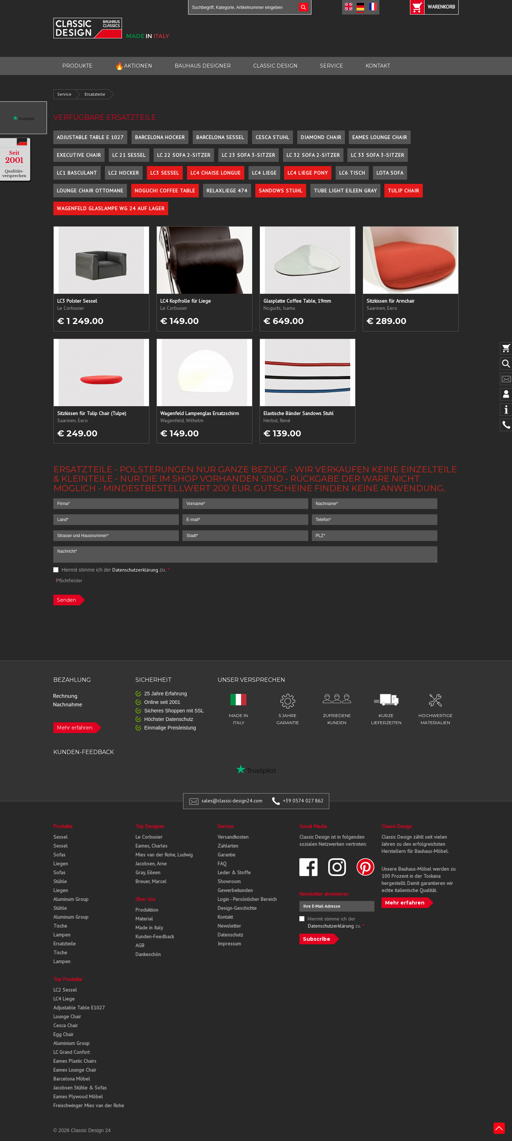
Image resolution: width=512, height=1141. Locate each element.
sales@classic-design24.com (232, 800)
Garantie (226, 854)
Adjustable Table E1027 (79, 1007)
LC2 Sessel (65, 990)
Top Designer (149, 826)
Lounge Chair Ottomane (90, 190)
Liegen (60, 863)
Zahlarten (228, 846)
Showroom (229, 881)
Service (64, 94)
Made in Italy (149, 927)
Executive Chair (79, 155)
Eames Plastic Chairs (74, 1061)
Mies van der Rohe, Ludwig (164, 854)
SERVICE (331, 66)
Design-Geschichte (237, 908)
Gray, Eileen (147, 872)
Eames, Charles (151, 846)
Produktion (146, 910)
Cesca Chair (65, 1025)
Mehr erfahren (74, 728)
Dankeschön (148, 954)
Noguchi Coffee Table (165, 190)
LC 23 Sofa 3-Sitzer (248, 155)
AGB (139, 945)
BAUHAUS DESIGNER (203, 66)
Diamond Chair (321, 137)
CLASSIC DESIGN (275, 66)
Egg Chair (63, 1034)
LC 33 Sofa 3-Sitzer (377, 155)
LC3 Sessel (164, 173)
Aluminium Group (71, 1043)
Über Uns (145, 899)
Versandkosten (233, 837)
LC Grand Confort (71, 1052)
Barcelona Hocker (160, 137)
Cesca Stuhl (272, 137)
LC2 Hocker (123, 173)
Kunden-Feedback (154, 936)
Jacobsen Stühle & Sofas (80, 1087)
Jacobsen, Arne (151, 863)
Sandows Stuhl (281, 190)
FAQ (222, 863)
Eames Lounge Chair (379, 137)
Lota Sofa (390, 173)
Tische (60, 926)
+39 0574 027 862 (303, 800)
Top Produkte (67, 979)
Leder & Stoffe (234, 872)
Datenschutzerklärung (135, 570)
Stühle (60, 881)
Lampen (61, 935)
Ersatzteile (95, 94)
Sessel (60, 837)
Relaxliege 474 (227, 190)
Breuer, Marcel (150, 881)
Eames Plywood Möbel (78, 1096)
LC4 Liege (264, 173)
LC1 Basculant (77, 173)
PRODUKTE (77, 66)
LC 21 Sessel (129, 155)
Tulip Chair (403, 190)
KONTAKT (378, 66)
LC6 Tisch (352, 173)
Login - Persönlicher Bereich (247, 899)
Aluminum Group (71, 899)
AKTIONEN (133, 66)
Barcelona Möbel (71, 1079)
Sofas (59, 854)
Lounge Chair (67, 1016)
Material (144, 919)
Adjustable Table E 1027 (90, 137)
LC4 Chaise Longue (216, 173)
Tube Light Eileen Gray (345, 190)
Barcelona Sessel (220, 137)
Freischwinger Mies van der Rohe (88, 1105)
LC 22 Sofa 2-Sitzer (183, 155)
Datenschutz (230, 935)
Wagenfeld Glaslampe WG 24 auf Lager (111, 208)
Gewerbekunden (235, 890)
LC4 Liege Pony (308, 173)
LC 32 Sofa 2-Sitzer (313, 155)
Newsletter (229, 926)
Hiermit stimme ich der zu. (111, 570)
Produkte (63, 826)
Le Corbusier (148, 837)
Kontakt (225, 917)
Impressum (229, 943)
